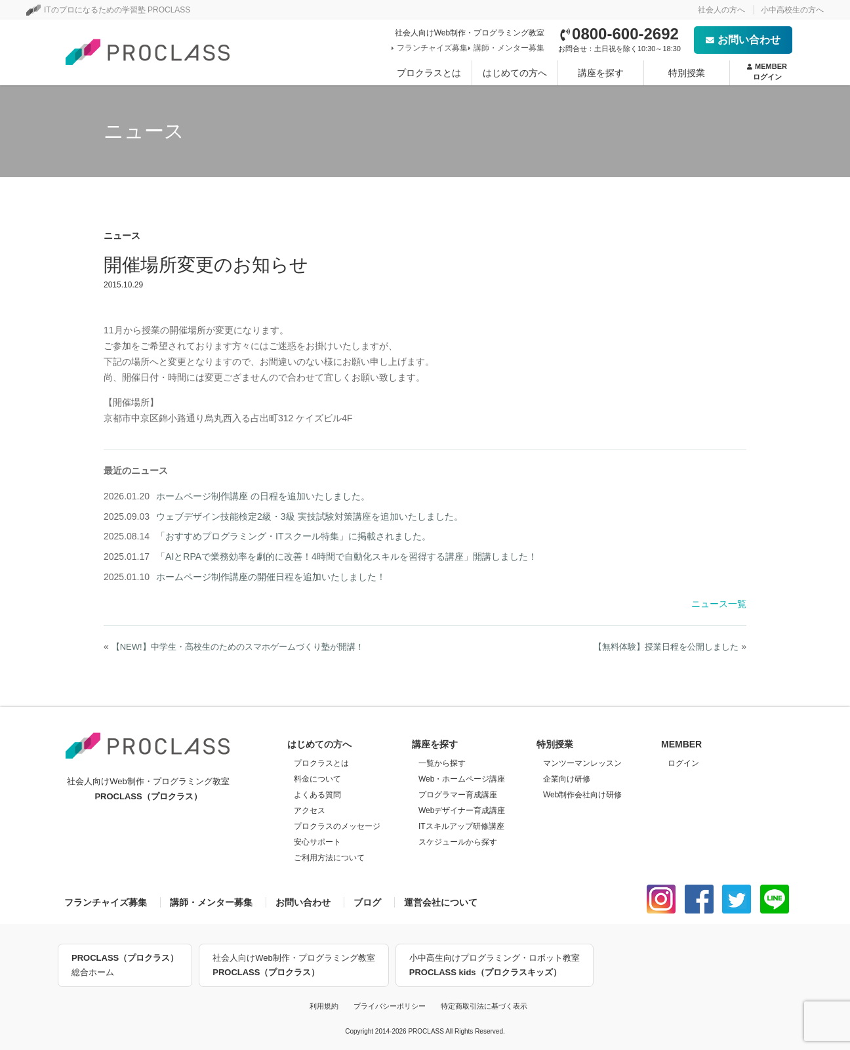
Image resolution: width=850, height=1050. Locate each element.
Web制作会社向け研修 (582, 794)
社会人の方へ (721, 9)
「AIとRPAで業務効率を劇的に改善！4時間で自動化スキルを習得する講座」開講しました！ (346, 556)
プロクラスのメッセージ (337, 826)
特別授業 (686, 73)
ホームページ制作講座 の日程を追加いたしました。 (263, 496)
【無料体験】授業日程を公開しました (666, 647)
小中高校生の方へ (792, 9)
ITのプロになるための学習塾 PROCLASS (108, 9)
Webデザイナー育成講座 (461, 810)
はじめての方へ (515, 73)
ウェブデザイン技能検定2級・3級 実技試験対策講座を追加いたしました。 (309, 516)
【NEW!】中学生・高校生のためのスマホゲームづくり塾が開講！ (237, 647)
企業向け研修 (566, 779)
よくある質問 (317, 794)
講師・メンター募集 (507, 48)
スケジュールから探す (457, 842)
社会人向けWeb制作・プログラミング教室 (293, 966)
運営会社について (440, 902)
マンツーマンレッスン (582, 763)
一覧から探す (442, 763)
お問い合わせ (743, 39)
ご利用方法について (329, 857)
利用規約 (324, 1006)
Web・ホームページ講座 (461, 779)
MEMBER (767, 72)
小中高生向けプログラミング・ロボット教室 (494, 966)
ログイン (683, 763)
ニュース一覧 (718, 603)
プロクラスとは (429, 73)
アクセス (309, 810)
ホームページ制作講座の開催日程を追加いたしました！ (271, 577)
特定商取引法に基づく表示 (484, 1006)
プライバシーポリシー (390, 1006)
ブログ (367, 902)
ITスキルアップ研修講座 (461, 826)
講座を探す (601, 73)
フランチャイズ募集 (431, 48)
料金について (317, 779)
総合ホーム (124, 964)
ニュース (122, 235)
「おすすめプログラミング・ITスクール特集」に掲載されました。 (293, 536)
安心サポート (317, 842)
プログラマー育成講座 (457, 794)
